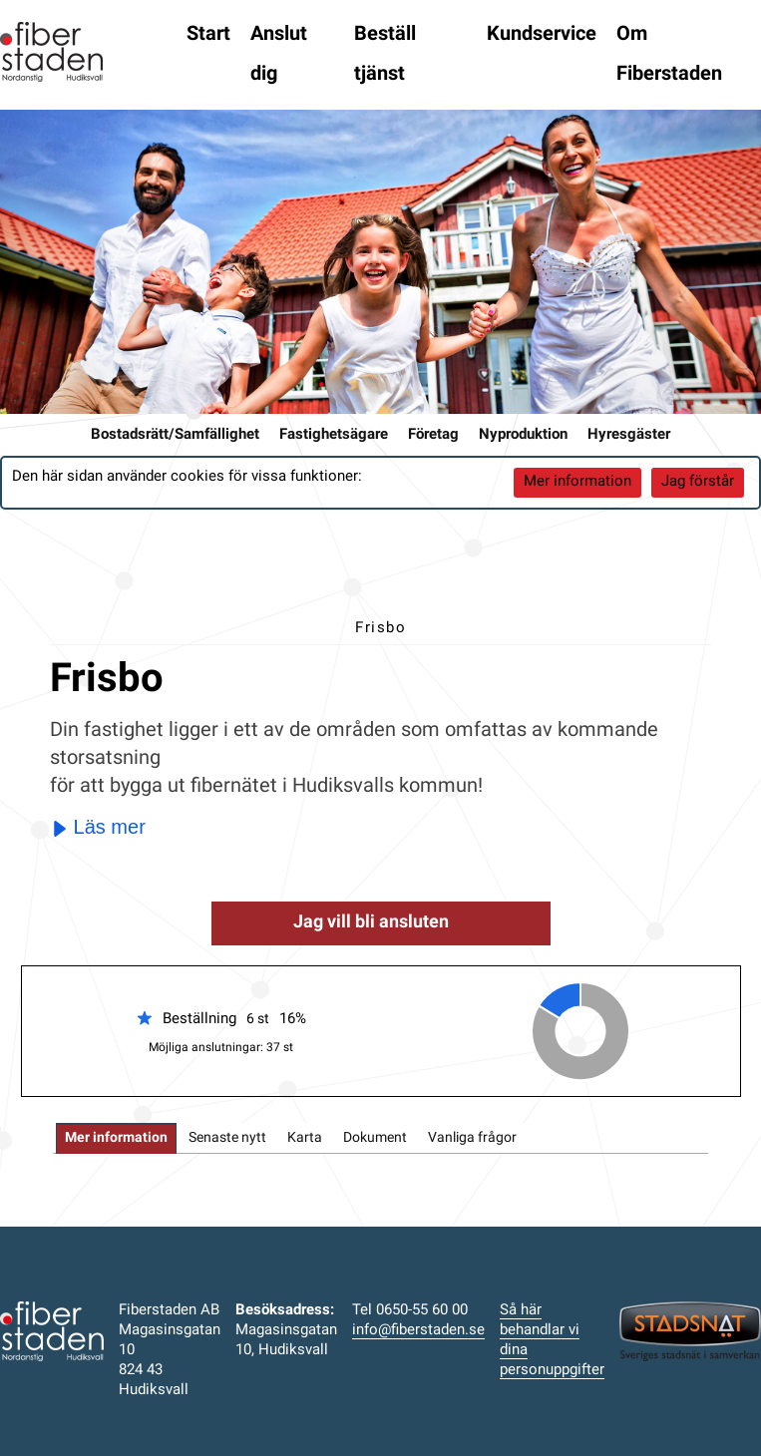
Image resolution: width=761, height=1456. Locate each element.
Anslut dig (278, 55)
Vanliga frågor (472, 1138)
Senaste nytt (227, 1138)
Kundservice (541, 35)
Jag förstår (697, 482)
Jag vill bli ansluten (371, 922)
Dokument (375, 1138)
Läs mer (99, 827)
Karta (304, 1138)
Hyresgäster (628, 435)
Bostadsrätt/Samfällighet (175, 435)
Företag (433, 435)
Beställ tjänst (385, 55)
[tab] (116, 1138)
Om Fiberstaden (669, 55)
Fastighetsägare (333, 435)
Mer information (577, 482)
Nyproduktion (523, 435)
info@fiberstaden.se (418, 1330)
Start (208, 35)
